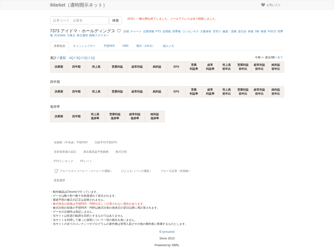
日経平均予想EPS (106, 142)
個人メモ (168, 46)
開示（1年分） (145, 46)
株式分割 (121, 151)
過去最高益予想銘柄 (96, 151)
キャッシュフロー (84, 46)
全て (280, 57)
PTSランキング (63, 161)
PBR (125, 46)
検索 (115, 20)
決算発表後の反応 (65, 151)
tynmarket (168, 231)
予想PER (109, 46)
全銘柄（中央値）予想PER (71, 142)
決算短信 (59, 46)
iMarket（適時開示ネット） (79, 4)
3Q (78, 58)
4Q (71, 58)
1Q (92, 58)
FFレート (86, 161)
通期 (62, 58)
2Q (85, 58)
